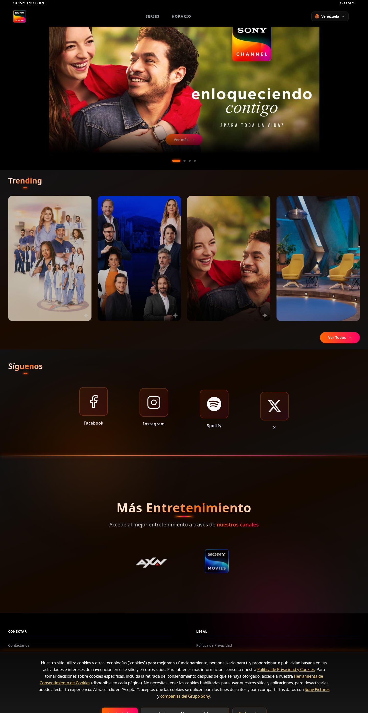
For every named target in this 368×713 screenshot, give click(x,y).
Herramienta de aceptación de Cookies (228, 673)
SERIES (152, 16)
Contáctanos (18, 645)
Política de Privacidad (214, 645)
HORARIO (181, 16)
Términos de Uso (210, 654)
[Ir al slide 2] (184, 161)
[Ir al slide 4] (195, 161)
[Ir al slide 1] (176, 161)
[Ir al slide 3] (190, 161)
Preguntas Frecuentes (26, 654)
